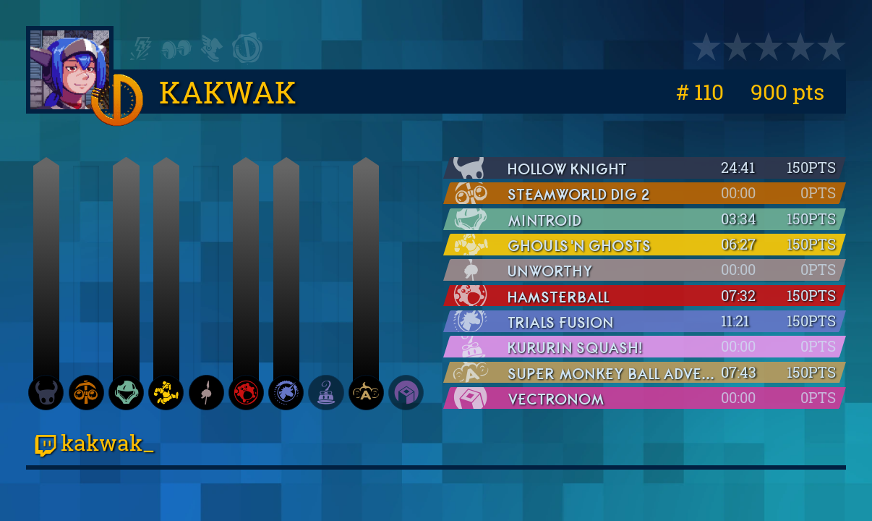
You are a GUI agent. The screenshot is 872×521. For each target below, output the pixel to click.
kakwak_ (95, 442)
